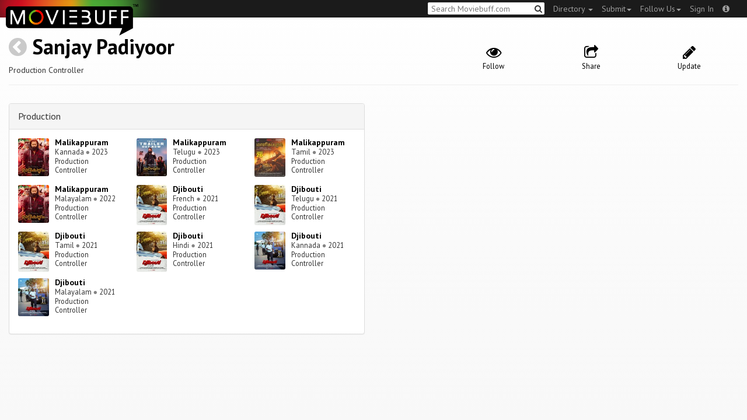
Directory (573, 9)
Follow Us (660, 9)
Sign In (702, 9)
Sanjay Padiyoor (103, 46)
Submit (616, 9)
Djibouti (188, 189)
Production (39, 116)
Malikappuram (82, 142)
